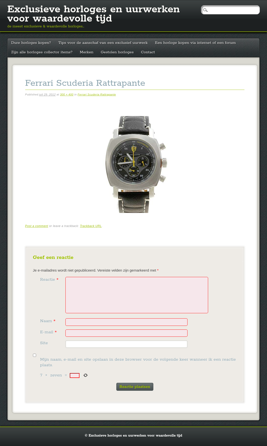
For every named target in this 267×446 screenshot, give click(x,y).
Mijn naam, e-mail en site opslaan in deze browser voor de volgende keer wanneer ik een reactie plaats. (138, 362)
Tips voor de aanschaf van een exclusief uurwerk (103, 42)
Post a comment (36, 226)
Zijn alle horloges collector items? (41, 52)
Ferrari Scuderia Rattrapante (97, 94)
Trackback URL (91, 226)
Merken (86, 52)
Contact (148, 52)
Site (44, 343)
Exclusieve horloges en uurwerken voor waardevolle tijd (93, 14)
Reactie (50, 279)
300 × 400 (66, 94)
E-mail (49, 332)
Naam (48, 321)
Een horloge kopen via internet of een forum (195, 42)
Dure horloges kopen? (31, 42)
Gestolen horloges (117, 52)
